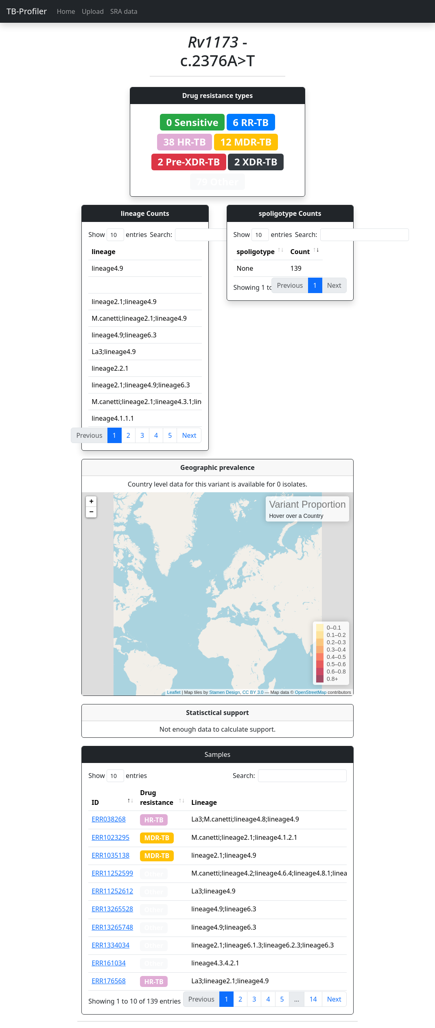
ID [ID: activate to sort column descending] (95, 802)
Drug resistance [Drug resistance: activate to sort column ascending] (156, 797)
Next (189, 435)
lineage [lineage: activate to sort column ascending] (104, 251)
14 (313, 999)
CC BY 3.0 (253, 692)
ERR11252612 (112, 891)
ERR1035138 (110, 855)
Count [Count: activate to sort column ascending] (300, 251)
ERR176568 (109, 980)
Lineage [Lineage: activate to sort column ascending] (204, 802)
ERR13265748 (112, 927)
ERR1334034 (110, 945)
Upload (93, 11)
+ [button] (91, 501)
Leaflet (174, 692)
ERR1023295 (110, 837)
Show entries (117, 234)
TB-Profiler (27, 11)
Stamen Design (224, 692)
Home (66, 11)
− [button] (91, 512)
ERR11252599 (112, 873)
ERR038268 (109, 819)
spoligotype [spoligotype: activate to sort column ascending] (256, 251)
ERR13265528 (112, 908)
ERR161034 (109, 962)
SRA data (124, 11)
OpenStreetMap (311, 692)
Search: (207, 234)
